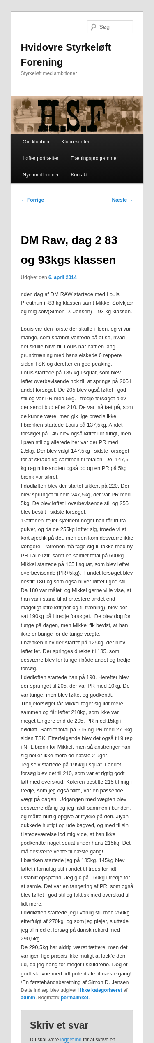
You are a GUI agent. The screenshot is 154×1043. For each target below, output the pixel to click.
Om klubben (36, 142)
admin (28, 998)
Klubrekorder (75, 142)
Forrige (32, 200)
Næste (122, 200)
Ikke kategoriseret (101, 990)
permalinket (74, 998)
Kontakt (79, 175)
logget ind (71, 1040)
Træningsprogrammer (94, 158)
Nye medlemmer (41, 175)
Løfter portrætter (40, 158)
